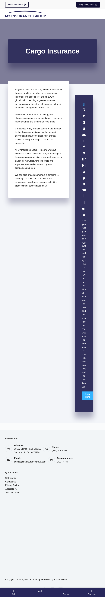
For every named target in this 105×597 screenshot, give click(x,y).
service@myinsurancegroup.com (30, 462)
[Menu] (98, 14)
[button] (87, 395)
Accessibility (11, 489)
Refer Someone (17, 4)
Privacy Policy (12, 485)
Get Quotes (10, 478)
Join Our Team (12, 492)
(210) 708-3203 (59, 450)
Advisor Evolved (60, 579)
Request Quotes (88, 4)
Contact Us (10, 482)
